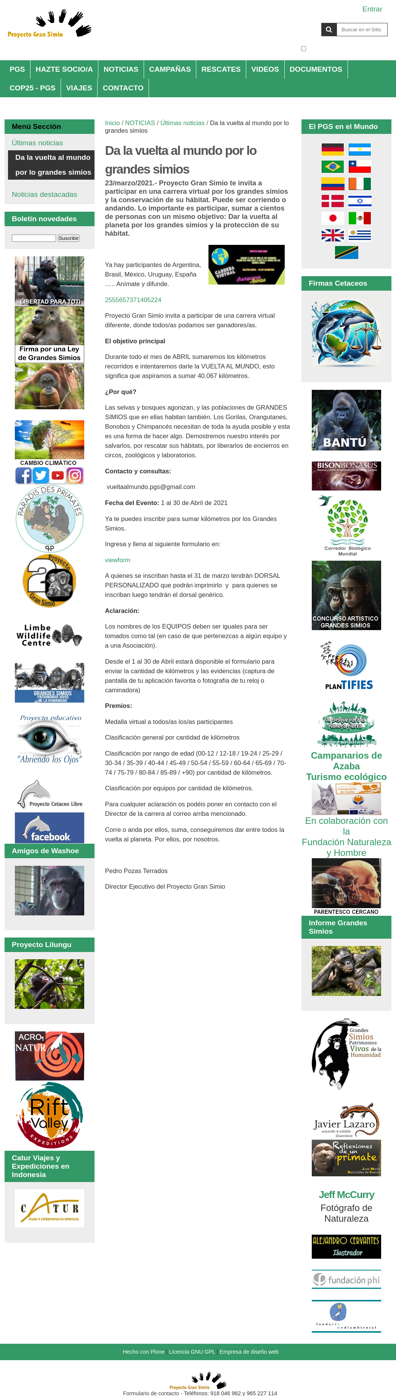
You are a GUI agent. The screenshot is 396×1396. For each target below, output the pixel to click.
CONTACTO (123, 88)
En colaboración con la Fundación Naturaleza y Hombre (346, 831)
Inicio (112, 123)
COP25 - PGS (33, 88)
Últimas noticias (182, 123)
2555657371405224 (133, 300)
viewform (118, 560)
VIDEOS (265, 69)
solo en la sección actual (348, 49)
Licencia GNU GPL (192, 1352)
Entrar (372, 9)
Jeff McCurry (346, 1194)
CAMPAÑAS (170, 69)
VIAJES (79, 88)
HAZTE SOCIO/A (64, 69)
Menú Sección (36, 126)
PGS (17, 69)
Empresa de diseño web (249, 1352)
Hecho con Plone (144, 1352)
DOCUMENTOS (316, 69)
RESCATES (221, 69)
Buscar (300, 22)
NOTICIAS (121, 69)
